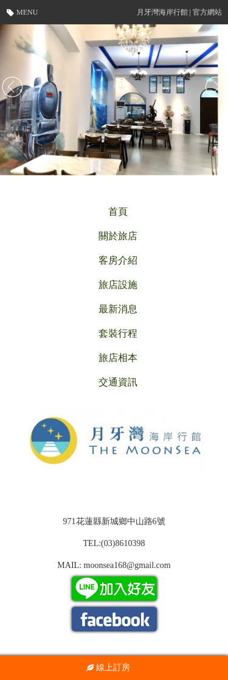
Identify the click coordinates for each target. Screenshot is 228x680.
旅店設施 (117, 284)
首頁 (118, 211)
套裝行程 (117, 333)
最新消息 (117, 309)
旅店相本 (117, 357)
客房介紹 (117, 260)
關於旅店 (117, 236)
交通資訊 (117, 382)
